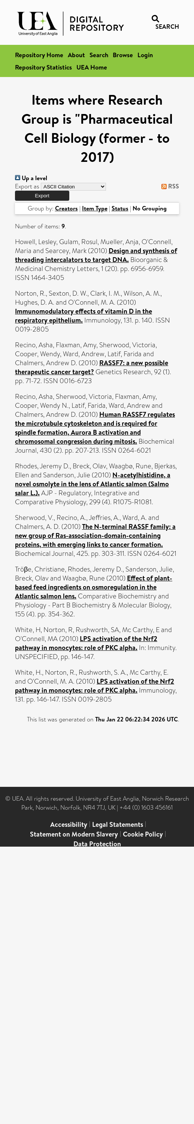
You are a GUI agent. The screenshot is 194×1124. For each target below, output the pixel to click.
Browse (123, 54)
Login (145, 54)
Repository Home (39, 54)
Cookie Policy (143, 834)
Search (99, 54)
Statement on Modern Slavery (74, 834)
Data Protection (97, 844)
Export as (27, 186)
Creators (66, 208)
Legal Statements (117, 824)
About (76, 54)
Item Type (94, 208)
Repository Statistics (43, 67)
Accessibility (68, 824)
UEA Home (91, 67)
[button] (42, 196)
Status (120, 208)
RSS (168, 186)
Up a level (31, 178)
